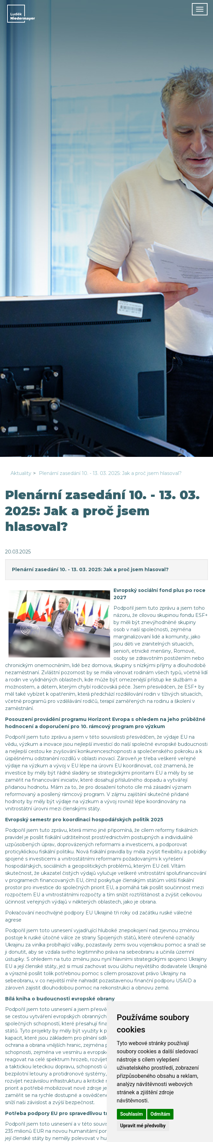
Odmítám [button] (160, 1114)
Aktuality (21, 473)
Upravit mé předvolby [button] (143, 1125)
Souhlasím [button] (131, 1114)
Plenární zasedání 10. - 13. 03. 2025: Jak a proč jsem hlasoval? (110, 473)
